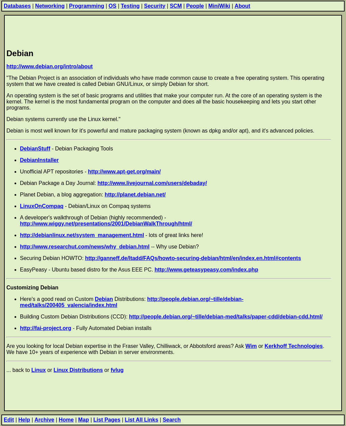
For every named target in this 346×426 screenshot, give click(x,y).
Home (66, 420)
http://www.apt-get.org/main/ (124, 171)
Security (154, 6)
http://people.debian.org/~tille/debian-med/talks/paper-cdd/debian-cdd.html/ (226, 317)
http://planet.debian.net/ (135, 194)
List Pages (106, 420)
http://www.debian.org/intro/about (49, 66)
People (195, 6)
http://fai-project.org (45, 328)
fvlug (117, 370)
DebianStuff (35, 148)
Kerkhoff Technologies (294, 346)
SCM (176, 6)
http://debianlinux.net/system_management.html (82, 235)
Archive (44, 420)
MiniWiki (219, 6)
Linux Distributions (78, 370)
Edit (9, 420)
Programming (86, 6)
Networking (50, 6)
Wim (251, 346)
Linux (38, 370)
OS (112, 6)
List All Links (141, 420)
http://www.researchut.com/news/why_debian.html (84, 247)
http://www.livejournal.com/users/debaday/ (152, 183)
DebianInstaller (39, 160)
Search (171, 420)
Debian (104, 299)
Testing (130, 6)
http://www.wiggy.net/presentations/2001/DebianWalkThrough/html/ (106, 224)
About (242, 6)
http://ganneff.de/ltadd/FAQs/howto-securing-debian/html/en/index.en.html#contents (193, 258)
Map (83, 420)
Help (24, 420)
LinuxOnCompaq (42, 206)
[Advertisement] (129, 31)
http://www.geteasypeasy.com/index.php (206, 270)
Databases (17, 6)
